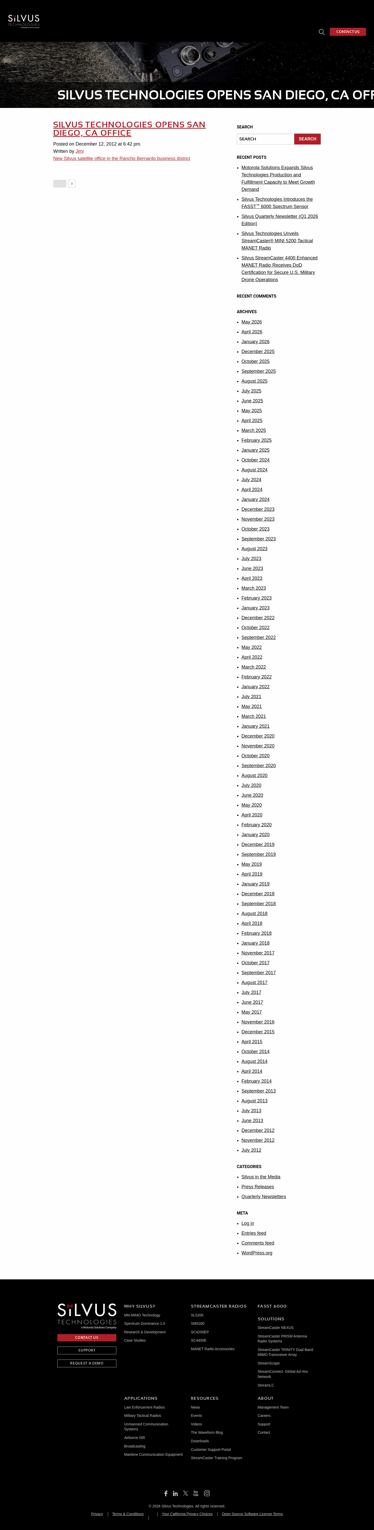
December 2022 (258, 617)
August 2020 (255, 775)
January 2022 (256, 686)
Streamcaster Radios (219, 1306)
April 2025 (252, 420)
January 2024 (256, 499)
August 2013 (255, 1100)
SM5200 (197, 1323)
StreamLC (266, 1385)
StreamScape (269, 1363)
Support (264, 1424)
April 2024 (252, 489)
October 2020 (256, 755)
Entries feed (254, 1233)
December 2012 (258, 1130)
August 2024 (255, 469)
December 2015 (258, 1031)
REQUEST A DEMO (86, 1363)
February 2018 (257, 933)
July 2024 (252, 479)
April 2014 (252, 1071)
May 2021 (252, 706)
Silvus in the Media (261, 1176)
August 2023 (255, 548)
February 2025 (257, 440)
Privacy (97, 1514)
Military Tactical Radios (142, 1416)
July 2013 (252, 1110)
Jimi (80, 151)
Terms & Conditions (128, 1514)
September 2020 (259, 765)
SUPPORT (87, 1350)
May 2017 (252, 1012)
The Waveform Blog (207, 1432)
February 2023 (257, 598)
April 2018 (252, 923)
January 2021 (256, 726)
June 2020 (252, 795)
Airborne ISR (134, 1438)
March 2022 (254, 667)
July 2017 (252, 992)
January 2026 (256, 341)
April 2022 (252, 657)
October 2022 (256, 627)
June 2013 (252, 1120)
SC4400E (198, 1340)
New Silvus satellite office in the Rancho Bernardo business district (122, 158)
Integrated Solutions (236, 11)
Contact (264, 1432)
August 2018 (255, 913)
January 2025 (256, 450)
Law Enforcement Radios (144, 1407)
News (195, 1407)
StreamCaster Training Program (216, 1458)
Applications (278, 11)
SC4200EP (200, 1332)
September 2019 (259, 854)
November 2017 (258, 953)
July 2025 (252, 391)
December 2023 (258, 509)
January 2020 (256, 834)
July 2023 (252, 558)
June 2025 (252, 400)
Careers (264, 1416)
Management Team (273, 1407)
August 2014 (255, 1061)
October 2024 (256, 460)
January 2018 (256, 943)
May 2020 (252, 805)
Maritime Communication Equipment (153, 1454)
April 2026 (252, 331)
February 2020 (257, 824)
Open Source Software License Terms (252, 1514)
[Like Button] (59, 184)
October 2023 (256, 529)
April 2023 (252, 578)
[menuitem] (114, 11)
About (338, 11)
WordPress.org (257, 1252)
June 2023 (252, 568)
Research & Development (145, 1332)
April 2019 (252, 874)
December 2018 (258, 893)
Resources (311, 11)
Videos (196, 1424)
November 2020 (258, 746)
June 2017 (252, 1002)
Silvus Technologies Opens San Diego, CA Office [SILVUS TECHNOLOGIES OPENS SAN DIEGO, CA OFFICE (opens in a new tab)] (130, 129)
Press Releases (258, 1186)
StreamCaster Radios (155, 11)
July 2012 (252, 1150)
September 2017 (259, 972)
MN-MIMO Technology (142, 1315)
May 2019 (252, 864)
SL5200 (197, 1315)
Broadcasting (134, 1446)
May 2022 (252, 647)
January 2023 (256, 607)
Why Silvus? (111, 11)
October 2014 (256, 1051)
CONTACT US (347, 24)
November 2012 (258, 1140)
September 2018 (259, 903)
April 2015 (252, 1041)
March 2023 (254, 588)
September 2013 (259, 1091)
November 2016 (258, 1022)
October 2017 (256, 962)
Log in (248, 1223)
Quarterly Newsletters (264, 1196)
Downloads (200, 1441)
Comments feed (258, 1243)
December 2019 (258, 844)
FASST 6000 (198, 11)
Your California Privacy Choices (187, 1514)
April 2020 (252, 815)
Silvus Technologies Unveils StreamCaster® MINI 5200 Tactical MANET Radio (277, 241)
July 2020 (252, 785)
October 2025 (256, 361)
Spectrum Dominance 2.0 (144, 1323)
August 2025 (255, 381)
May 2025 (252, 410)
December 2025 (258, 351)
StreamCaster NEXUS (275, 1328)
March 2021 (254, 716)
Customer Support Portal (211, 1449)
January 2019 (256, 884)
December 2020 (258, 736)
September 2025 (259, 371)
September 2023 (259, 538)
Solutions (271, 1319)
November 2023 (258, 519)
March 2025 (254, 430)
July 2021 (252, 696)
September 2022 (259, 637)
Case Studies (135, 1340)
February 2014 (257, 1081)
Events (196, 1416)
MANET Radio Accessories (213, 1349)
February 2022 (257, 677)
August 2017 (255, 982)
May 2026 (252, 322)
